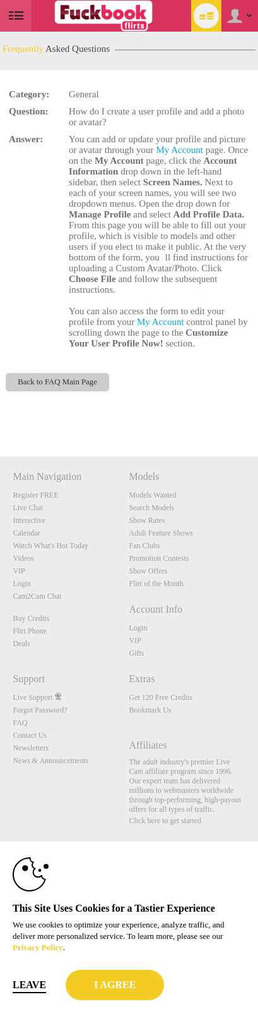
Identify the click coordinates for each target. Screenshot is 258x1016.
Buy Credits (31, 618)
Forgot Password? (40, 710)
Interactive (29, 520)
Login (22, 583)
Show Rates (147, 520)
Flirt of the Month (156, 583)
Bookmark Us (150, 710)
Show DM (0, 409)
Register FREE (35, 495)
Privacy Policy (38, 947)
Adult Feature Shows (160, 533)
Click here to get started (165, 820)
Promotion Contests (159, 558)
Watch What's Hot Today (50, 545)
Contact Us (30, 735)
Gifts (136, 653)
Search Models (151, 507)
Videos (23, 558)
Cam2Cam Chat (37, 596)
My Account (179, 150)
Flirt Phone (30, 631)
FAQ (20, 722)
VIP (19, 570)
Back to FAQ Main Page (57, 381)
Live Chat (28, 507)
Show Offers (148, 570)
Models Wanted (152, 495)
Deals (21, 643)
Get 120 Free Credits (160, 697)
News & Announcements (50, 760)
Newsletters (31, 748)
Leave (29, 984)
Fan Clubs (144, 545)
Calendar (26, 533)
